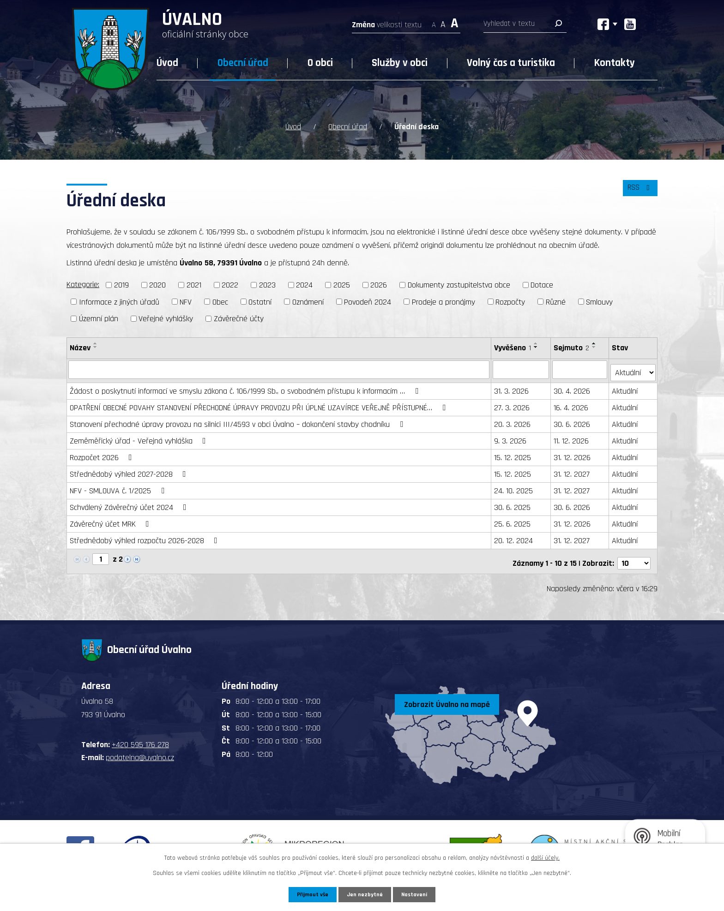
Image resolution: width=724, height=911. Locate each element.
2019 (121, 284)
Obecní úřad (242, 63)
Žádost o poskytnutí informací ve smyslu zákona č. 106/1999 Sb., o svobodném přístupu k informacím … (246, 387)
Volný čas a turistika (511, 63)
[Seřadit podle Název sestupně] (95, 346)
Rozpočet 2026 (103, 453)
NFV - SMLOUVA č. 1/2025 (119, 486)
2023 (267, 284)
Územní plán (98, 317)
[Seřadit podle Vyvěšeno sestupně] (537, 346)
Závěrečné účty (239, 317)
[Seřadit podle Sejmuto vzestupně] (595, 342)
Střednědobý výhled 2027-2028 (130, 470)
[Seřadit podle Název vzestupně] (95, 342)
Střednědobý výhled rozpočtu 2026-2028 (145, 536)
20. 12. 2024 (514, 536)
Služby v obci (400, 63)
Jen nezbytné (365, 894)
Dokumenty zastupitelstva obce (459, 284)
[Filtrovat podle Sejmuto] (580, 368)
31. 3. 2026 (512, 387)
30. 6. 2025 (513, 503)
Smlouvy (599, 300)
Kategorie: (82, 283)
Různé (556, 300)
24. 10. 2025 (514, 486)
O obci (320, 63)
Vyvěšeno (513, 347)
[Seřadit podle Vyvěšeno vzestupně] (537, 342)
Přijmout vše (310, 894)
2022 (230, 284)
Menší (433, 22)
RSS (638, 191)
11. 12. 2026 (572, 437)
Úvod (167, 63)
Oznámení (308, 300)
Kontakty (614, 63)
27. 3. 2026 (513, 403)
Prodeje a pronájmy (443, 300)
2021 (194, 284)
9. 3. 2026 (511, 437)
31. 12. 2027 (573, 470)
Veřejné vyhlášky (166, 317)
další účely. (545, 857)
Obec (220, 300)
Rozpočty (510, 300)
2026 (378, 284)
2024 (304, 284)
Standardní (443, 22)
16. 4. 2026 (572, 403)
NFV (186, 300)
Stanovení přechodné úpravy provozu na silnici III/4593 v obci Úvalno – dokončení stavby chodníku (238, 420)
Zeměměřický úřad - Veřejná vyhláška (140, 437)
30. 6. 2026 (573, 420)
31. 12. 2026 (573, 453)
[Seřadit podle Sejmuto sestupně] (595, 346)
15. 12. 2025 (513, 453)
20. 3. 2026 (513, 420)
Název (80, 347)
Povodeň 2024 (367, 300)
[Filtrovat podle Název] (279, 368)
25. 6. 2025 (513, 520)
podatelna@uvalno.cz (140, 749)
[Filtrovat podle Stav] (633, 368)
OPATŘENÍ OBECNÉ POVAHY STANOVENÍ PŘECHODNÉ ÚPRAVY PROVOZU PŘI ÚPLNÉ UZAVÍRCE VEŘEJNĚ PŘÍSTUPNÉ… (259, 403)
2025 (341, 284)
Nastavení (417, 894)
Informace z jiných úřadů (119, 300)
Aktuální (625, 387)
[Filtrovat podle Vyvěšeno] (522, 368)
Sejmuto (572, 347)
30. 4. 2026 (573, 387)
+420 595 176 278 (140, 736)
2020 (157, 284)
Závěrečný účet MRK (111, 520)
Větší (454, 22)
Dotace (542, 284)
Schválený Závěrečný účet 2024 (130, 503)
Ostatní (260, 300)
